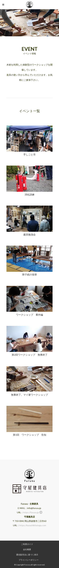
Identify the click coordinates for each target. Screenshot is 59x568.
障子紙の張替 (29, 274)
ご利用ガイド (27, 544)
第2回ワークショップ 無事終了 (29, 354)
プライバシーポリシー (29, 560)
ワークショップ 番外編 (29, 314)
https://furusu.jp (31, 512)
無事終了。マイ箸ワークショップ (29, 394)
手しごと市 (29, 154)
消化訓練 (29, 194)
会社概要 (27, 549)
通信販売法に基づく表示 (27, 554)
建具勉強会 (29, 234)
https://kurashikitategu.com (32, 525)
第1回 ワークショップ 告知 (29, 434)
